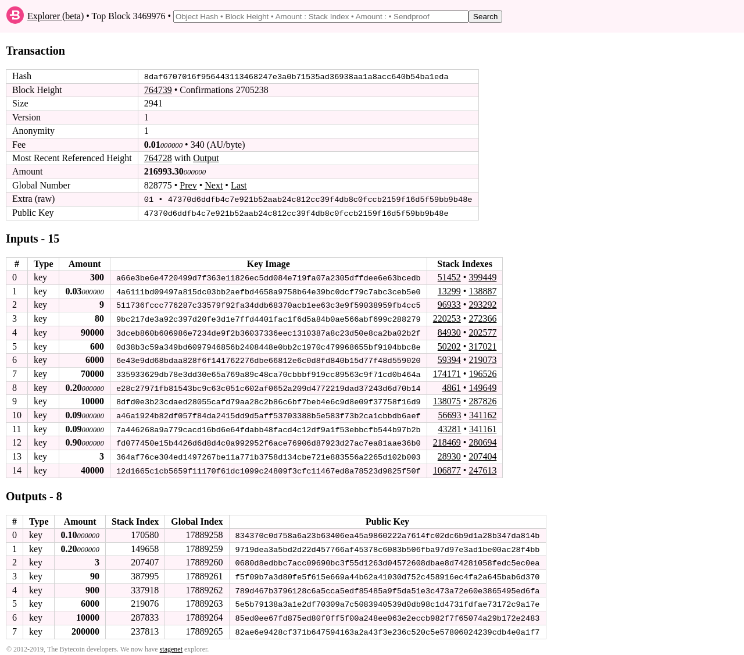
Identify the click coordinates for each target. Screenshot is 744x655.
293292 (482, 304)
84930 (449, 331)
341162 (482, 413)
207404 (482, 453)
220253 (447, 317)
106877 (447, 467)
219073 (482, 358)
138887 (482, 290)
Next (214, 185)
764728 (158, 158)
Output (206, 158)
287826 (482, 399)
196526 (482, 372)
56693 (449, 413)
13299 (449, 290)
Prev (188, 185)
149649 (482, 385)
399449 (482, 277)
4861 (451, 385)
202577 (482, 331)
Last (239, 185)
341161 (482, 426)
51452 (449, 277)
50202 (449, 345)
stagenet (171, 644)
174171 (447, 372)
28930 (449, 453)
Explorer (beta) (55, 16)
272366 (482, 317)
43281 (449, 426)
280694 (482, 440)
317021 (482, 345)
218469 (447, 440)
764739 (158, 90)
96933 (449, 304)
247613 (482, 467)
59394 (449, 358)
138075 (447, 399)
